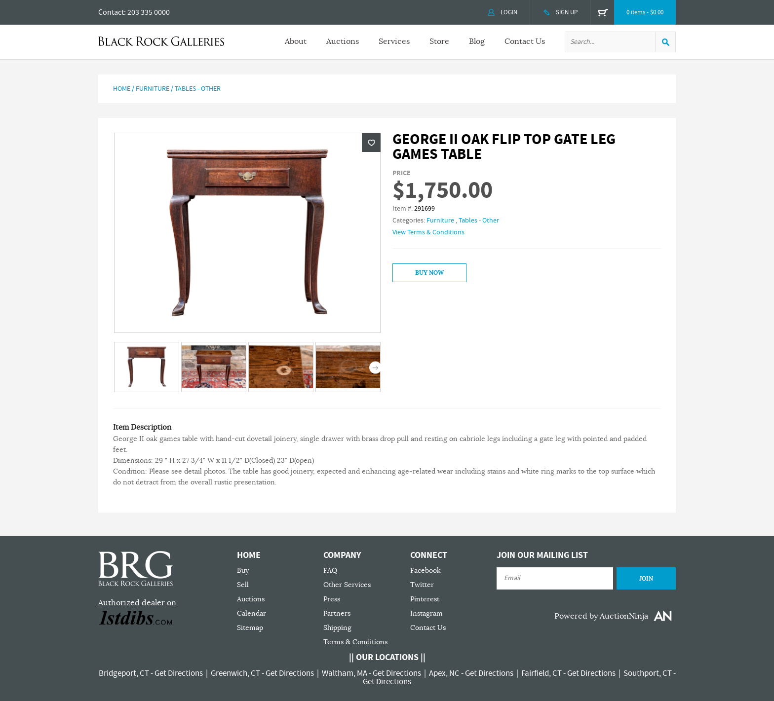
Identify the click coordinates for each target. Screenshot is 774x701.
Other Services (347, 585)
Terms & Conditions (355, 642)
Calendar (251, 613)
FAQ (330, 570)
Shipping (337, 628)
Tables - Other (198, 88)
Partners (336, 613)
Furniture (152, 88)
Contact (111, 12)
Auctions (342, 41)
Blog (477, 41)
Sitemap (250, 628)
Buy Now (429, 273)
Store (439, 41)
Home (121, 88)
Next (375, 368)
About (296, 41)
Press (331, 599)
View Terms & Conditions (428, 232)
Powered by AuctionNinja (601, 616)
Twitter (422, 585)
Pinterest (424, 599)
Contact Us (524, 41)
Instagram (426, 613)
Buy (243, 570)
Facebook (425, 570)
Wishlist (371, 142)
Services (394, 41)
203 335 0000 (148, 12)
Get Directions (179, 673)
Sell (243, 585)
